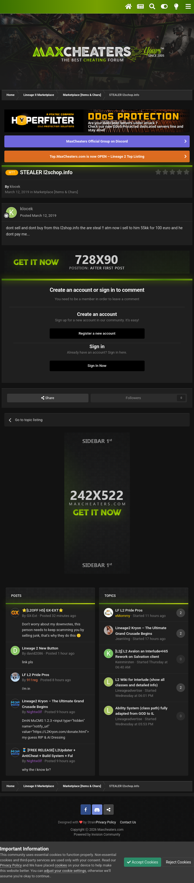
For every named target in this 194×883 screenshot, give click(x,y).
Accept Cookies (142, 862)
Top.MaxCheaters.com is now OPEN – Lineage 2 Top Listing (97, 156)
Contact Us (128, 822)
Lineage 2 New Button (40, 648)
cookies (61, 865)
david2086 (35, 653)
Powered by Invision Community (97, 834)
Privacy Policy (106, 822)
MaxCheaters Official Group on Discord (97, 141)
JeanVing (122, 639)
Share (47, 398)
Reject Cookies (178, 862)
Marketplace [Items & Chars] (56, 192)
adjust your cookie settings (65, 871)
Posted (38, 216)
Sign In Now (97, 366)
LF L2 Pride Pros (35, 674)
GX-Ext (32, 616)
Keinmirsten (124, 662)
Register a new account (97, 333)
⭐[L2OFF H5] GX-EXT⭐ (42, 610)
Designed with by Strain (77, 822)
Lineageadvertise (128, 690)
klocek (15, 187)
